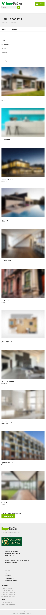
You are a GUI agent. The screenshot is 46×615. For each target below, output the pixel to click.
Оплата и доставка (10, 566)
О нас (6, 573)
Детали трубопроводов (11, 551)
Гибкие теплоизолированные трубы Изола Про (18, 560)
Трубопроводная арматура (12, 553)
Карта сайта (23, 611)
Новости (7, 581)
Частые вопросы (9, 578)
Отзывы (7, 576)
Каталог (7, 548)
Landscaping (4, 56)
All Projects (4, 44)
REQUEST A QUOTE (8, 515)
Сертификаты (8, 574)
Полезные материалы (11, 580)
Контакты (7, 570)
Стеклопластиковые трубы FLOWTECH (15, 557)
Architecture (4, 52)
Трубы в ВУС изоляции (11, 562)
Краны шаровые (9, 555)
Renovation (4, 48)
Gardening (4, 60)
